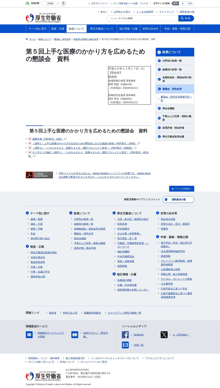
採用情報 (122, 265)
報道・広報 (37, 245)
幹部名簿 (122, 223)
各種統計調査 (124, 279)
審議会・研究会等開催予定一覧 (176, 98)
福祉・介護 (37, 223)
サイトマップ (166, 12)
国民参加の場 (187, 12)
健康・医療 (37, 218)
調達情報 (165, 255)
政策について (171, 52)
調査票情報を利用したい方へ (133, 289)
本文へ (104, 12)
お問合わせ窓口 (122, 12)
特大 (190, 3)
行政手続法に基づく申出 (174, 287)
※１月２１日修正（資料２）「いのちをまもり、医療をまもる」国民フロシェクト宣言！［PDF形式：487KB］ (88, 154)
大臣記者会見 (38, 256)
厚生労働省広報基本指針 (44, 251)
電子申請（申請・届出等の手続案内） (176, 244)
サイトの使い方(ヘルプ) (41, 361)
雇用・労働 (37, 228)
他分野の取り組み (40, 237)
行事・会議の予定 (40, 271)
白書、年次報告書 (127, 284)
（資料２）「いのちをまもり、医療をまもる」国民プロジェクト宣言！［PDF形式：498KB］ (82, 148)
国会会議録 (168, 108)
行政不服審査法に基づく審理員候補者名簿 (176, 294)
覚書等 (164, 228)
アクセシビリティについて (159, 357)
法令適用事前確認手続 (173, 250)
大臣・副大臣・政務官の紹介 (133, 218)
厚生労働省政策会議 (173, 136)
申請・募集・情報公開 (174, 236)
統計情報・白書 (127, 273)
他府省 (52, 312)
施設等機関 (123, 251)
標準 (175, 3)
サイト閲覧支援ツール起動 (125, 3)
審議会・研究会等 (172, 89)
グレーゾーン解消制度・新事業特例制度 (176, 262)
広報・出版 (37, 266)
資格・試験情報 (125, 260)
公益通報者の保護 (170, 268)
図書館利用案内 (92, 312)
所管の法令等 (169, 212)
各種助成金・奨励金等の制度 (176, 79)
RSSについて (67, 361)
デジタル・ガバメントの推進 (176, 278)
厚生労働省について (129, 212)
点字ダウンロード (99, 3)
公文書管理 (167, 283)
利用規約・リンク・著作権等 (44, 357)
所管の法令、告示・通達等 (175, 223)
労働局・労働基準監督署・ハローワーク (133, 244)
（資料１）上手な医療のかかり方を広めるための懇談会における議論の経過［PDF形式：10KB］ (84, 143)
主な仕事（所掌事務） (129, 233)
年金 (33, 233)
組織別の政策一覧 (172, 69)
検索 (188, 18)
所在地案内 (123, 228)
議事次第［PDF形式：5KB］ (47, 139)
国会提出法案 (168, 218)
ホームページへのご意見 (94, 361)
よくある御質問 (144, 12)
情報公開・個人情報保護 (174, 273)
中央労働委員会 (125, 256)
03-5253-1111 (85, 376)
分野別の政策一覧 (172, 60)
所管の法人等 (70, 312)
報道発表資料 (38, 261)
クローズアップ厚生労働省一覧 (124, 312)
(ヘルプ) (144, 3)
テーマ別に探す (40, 212)
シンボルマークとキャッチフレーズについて (115, 357)
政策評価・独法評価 (173, 127)
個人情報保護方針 (75, 357)
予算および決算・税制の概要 (176, 118)
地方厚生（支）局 (127, 237)
